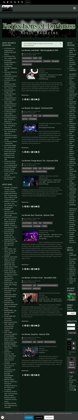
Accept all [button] (29, 417)
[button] (23, 99)
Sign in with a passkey (71, 363)
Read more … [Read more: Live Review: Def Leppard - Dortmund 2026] (26, 148)
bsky (27, 2)
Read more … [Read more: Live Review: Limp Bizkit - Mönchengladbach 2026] (26, 95)
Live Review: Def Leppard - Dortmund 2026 (37, 108)
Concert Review (27, 58)
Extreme (25, 119)
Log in (71, 372)
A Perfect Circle (27, 288)
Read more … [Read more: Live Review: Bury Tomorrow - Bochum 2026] (26, 264)
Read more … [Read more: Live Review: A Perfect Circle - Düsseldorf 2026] (26, 321)
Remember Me (72, 353)
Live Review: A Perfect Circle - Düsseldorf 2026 (39, 278)
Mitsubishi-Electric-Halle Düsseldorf (47, 285)
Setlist (35, 58)
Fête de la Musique (50, 342)
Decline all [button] (38, 417)
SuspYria (40, 342)
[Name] (71, 325)
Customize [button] (49, 417)
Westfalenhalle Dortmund (50, 115)
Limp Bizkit (47, 61)
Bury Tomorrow (27, 226)
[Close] (60, 43)
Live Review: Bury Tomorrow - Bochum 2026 (38, 215)
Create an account (72, 389)
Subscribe (72, 333)
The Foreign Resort (48, 168)
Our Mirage (37, 226)
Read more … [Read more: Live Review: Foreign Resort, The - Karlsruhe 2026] (26, 202)
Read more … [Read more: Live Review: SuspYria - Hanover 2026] (26, 370)
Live (40, 58)
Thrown (44, 226)
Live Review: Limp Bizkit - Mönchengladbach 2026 (40, 50)
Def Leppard (32, 119)
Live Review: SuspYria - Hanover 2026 (35, 334)
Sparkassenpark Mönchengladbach (32, 61)
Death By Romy (27, 64)
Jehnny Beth (36, 288)
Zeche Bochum (47, 223)
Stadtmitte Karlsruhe (28, 171)
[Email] (71, 328)
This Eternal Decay (41, 171)
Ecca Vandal (55, 61)
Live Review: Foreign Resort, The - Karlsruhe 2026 (40, 161)
